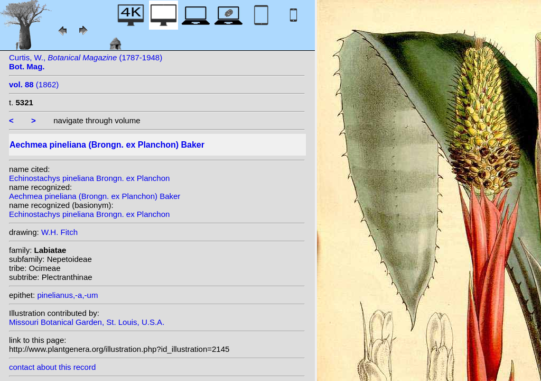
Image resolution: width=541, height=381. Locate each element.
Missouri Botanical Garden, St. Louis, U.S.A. (86, 322)
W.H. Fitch (59, 232)
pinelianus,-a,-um (67, 295)
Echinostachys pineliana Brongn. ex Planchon (89, 178)
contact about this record (52, 366)
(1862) (34, 84)
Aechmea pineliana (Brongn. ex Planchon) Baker (94, 196)
